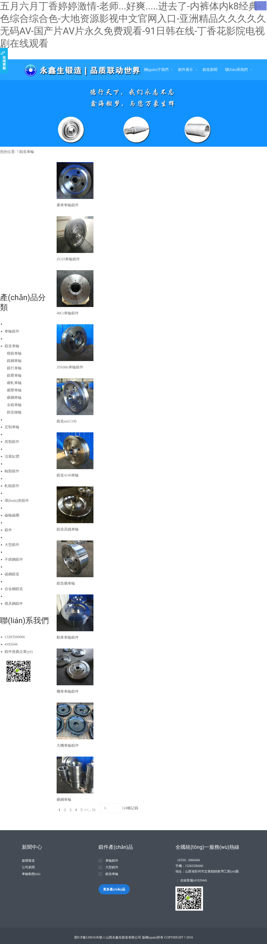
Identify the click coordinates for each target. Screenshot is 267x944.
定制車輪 (12, 427)
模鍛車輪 (14, 353)
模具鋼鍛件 (14, 603)
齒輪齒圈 (12, 515)
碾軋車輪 (14, 383)
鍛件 (8, 530)
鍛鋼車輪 (14, 361)
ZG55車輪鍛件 (68, 259)
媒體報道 (28, 860)
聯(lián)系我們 (236, 70)
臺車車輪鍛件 (68, 205)
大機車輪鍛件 (68, 745)
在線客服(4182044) (193, 880)
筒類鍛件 (12, 442)
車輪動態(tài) (31, 874)
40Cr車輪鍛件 (68, 313)
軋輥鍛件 (12, 486)
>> (86, 810)
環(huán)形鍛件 (17, 500)
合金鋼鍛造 (14, 589)
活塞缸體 (12, 456)
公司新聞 (28, 867)
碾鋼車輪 (14, 397)
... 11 (92, 810)
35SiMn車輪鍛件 (70, 367)
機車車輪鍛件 (68, 691)
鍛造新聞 (210, 70)
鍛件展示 (185, 70)
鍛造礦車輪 (66, 583)
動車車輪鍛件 (68, 637)
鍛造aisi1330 (66, 421)
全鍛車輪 (14, 405)
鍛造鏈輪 (14, 412)
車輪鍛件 (12, 331)
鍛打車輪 (14, 368)
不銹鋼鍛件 (14, 559)
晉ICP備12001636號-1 (89, 937)
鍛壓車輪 (14, 375)
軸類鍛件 (12, 471)
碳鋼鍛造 (12, 574)
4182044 (11, 644)
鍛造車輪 (26, 152)
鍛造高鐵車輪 (68, 529)
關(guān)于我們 (156, 70)
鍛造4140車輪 (68, 475)
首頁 (132, 70)
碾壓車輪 (14, 390)
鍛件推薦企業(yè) (19, 652)
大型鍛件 (12, 545)
